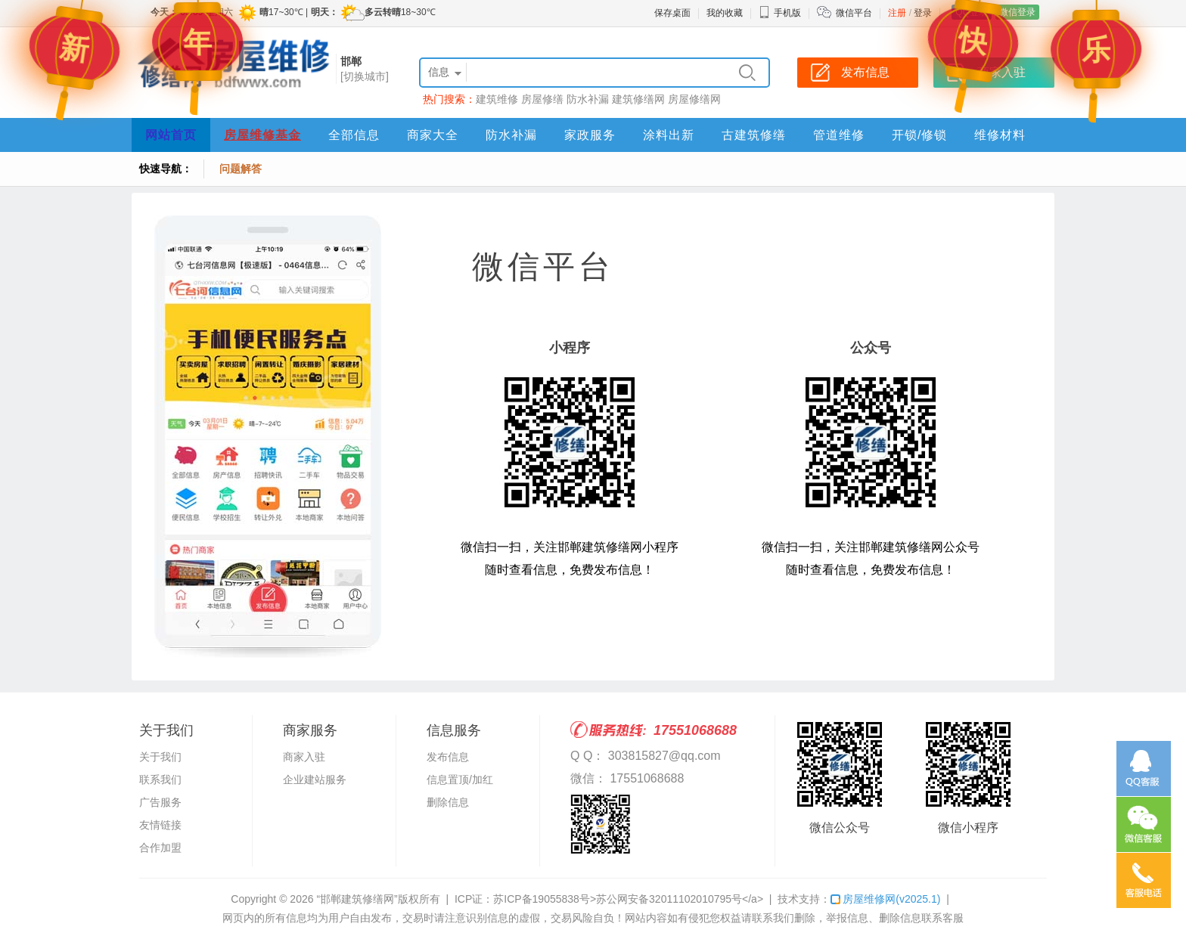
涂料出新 (668, 135)
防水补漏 (588, 99)
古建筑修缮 (754, 135)
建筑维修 (497, 99)
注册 (897, 13)
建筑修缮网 (638, 99)
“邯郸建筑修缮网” (356, 899)
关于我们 (160, 757)
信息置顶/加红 (460, 779)
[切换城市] (364, 76)
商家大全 (432, 135)
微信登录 (1017, 12)
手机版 (780, 13)
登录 (923, 13)
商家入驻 (304, 757)
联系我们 (160, 779)
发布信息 (448, 757)
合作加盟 (160, 847)
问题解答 (240, 169)
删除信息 (448, 802)
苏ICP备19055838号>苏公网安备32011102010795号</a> (628, 899)
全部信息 (354, 135)
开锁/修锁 (919, 135)
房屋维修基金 (262, 135)
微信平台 (854, 13)
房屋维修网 (885, 899)
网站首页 (171, 135)
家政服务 (590, 135)
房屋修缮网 (694, 99)
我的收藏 (724, 13)
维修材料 (1000, 135)
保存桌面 (672, 13)
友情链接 (160, 825)
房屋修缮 (542, 99)
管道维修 (839, 135)
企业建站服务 (314, 779)
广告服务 (160, 802)
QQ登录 (971, 12)
